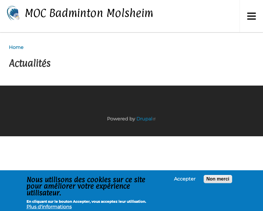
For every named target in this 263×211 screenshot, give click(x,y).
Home (16, 47)
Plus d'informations (49, 208)
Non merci (217, 179)
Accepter (184, 180)
